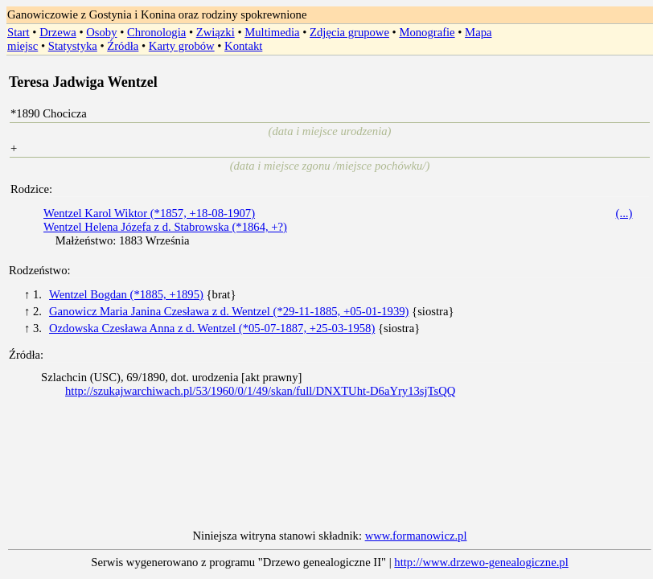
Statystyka (72, 45)
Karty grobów (182, 45)
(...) (624, 213)
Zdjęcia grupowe (349, 32)
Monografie (426, 32)
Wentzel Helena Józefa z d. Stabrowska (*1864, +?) (165, 226)
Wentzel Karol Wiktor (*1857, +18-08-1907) (149, 213)
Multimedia (271, 32)
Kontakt (243, 45)
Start (18, 32)
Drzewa (57, 32)
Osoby (101, 32)
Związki (215, 32)
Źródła (122, 45)
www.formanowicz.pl (416, 535)
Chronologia (156, 32)
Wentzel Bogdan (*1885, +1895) (126, 294)
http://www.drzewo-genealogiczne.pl (481, 562)
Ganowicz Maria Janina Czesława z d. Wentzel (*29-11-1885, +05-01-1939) (229, 311)
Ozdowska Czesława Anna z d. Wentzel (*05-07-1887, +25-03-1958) (212, 328)
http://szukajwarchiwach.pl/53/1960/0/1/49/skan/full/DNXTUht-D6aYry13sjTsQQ (260, 390)
